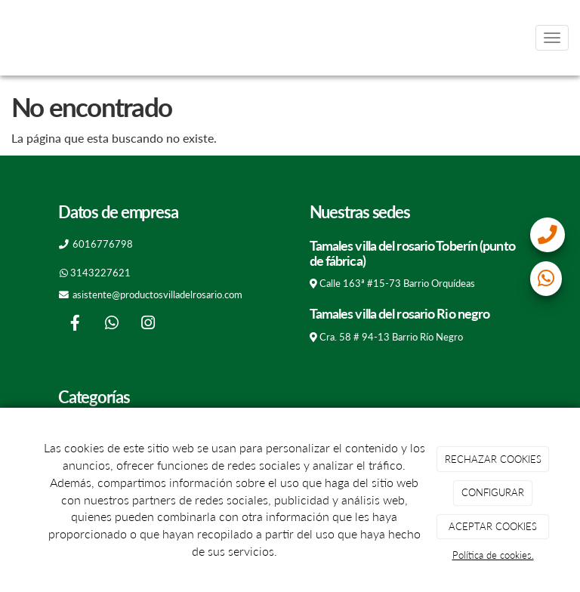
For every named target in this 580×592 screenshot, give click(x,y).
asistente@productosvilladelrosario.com (157, 294)
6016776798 (102, 244)
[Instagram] (148, 324)
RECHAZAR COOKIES (493, 459)
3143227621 (100, 273)
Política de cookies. (493, 555)
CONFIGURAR (492, 492)
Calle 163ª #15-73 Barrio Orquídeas (397, 283)
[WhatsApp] (112, 324)
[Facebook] (75, 324)
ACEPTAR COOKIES (493, 526)
